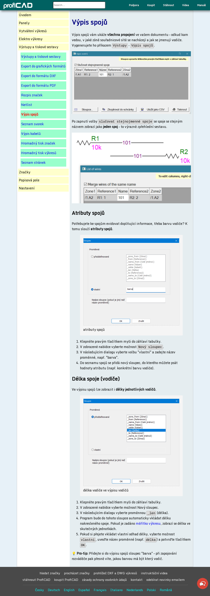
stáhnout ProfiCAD (36, 579)
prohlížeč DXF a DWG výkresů (115, 573)
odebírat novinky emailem (165, 579)
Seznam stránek (33, 162)
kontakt (137, 579)
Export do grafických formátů (43, 66)
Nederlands (135, 589)
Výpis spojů (29, 114)
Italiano (116, 589)
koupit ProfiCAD (66, 579)
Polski (151, 589)
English (69, 589)
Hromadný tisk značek (38, 143)
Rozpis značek (31, 95)
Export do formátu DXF (38, 75)
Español (84, 589)
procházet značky (77, 573)
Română (166, 589)
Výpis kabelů (31, 133)
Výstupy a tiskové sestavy (40, 56)
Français (100, 589)
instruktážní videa (154, 573)
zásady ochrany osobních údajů (104, 579)
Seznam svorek (32, 124)
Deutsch (54, 589)
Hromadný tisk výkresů (38, 153)
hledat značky (50, 573)
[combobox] (79, 5)
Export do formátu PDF (38, 85)
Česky (39, 589)
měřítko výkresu (148, 523)
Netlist (26, 104)
